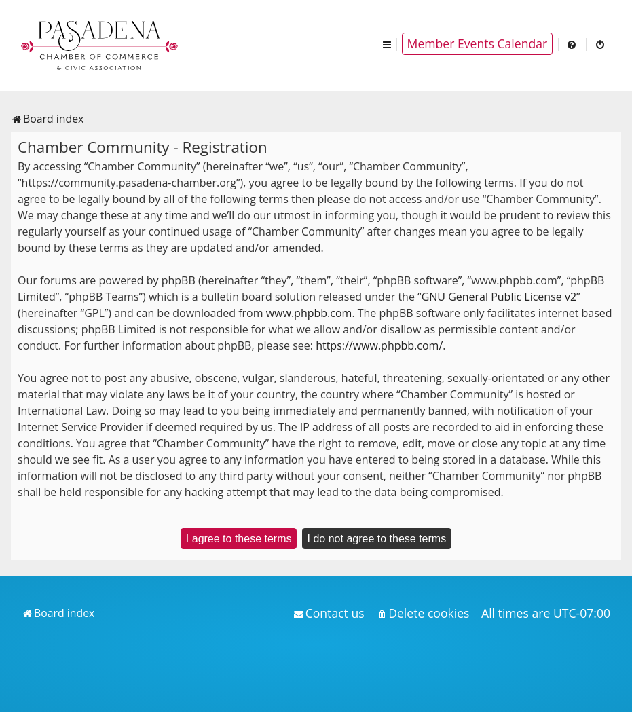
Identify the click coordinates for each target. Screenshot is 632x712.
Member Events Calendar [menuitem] (477, 43)
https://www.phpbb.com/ (379, 345)
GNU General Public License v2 (499, 296)
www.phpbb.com (309, 312)
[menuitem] (572, 44)
